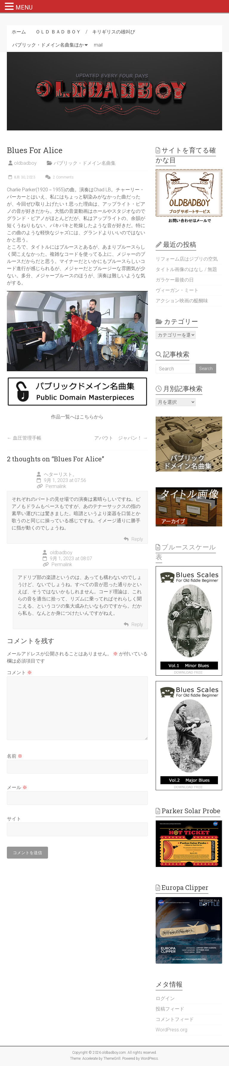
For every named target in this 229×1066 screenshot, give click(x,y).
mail (98, 45)
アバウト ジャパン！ (121, 438)
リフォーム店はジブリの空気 (187, 259)
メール (17, 787)
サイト (14, 819)
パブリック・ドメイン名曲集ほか (48, 45)
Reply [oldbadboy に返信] (137, 624)
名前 (14, 756)
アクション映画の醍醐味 (182, 301)
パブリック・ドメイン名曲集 (85, 163)
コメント (19, 672)
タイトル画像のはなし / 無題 (186, 269)
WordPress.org (171, 1030)
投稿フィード (170, 1009)
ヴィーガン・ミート (177, 290)
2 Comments (59, 177)
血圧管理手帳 (24, 438)
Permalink (51, 486)
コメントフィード (175, 1019)
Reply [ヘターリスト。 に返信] (137, 539)
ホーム (19, 32)
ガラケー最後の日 (175, 280)
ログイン (165, 998)
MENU (24, 7)
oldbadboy (25, 163)
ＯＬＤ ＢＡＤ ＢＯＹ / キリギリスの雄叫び (85, 32)
